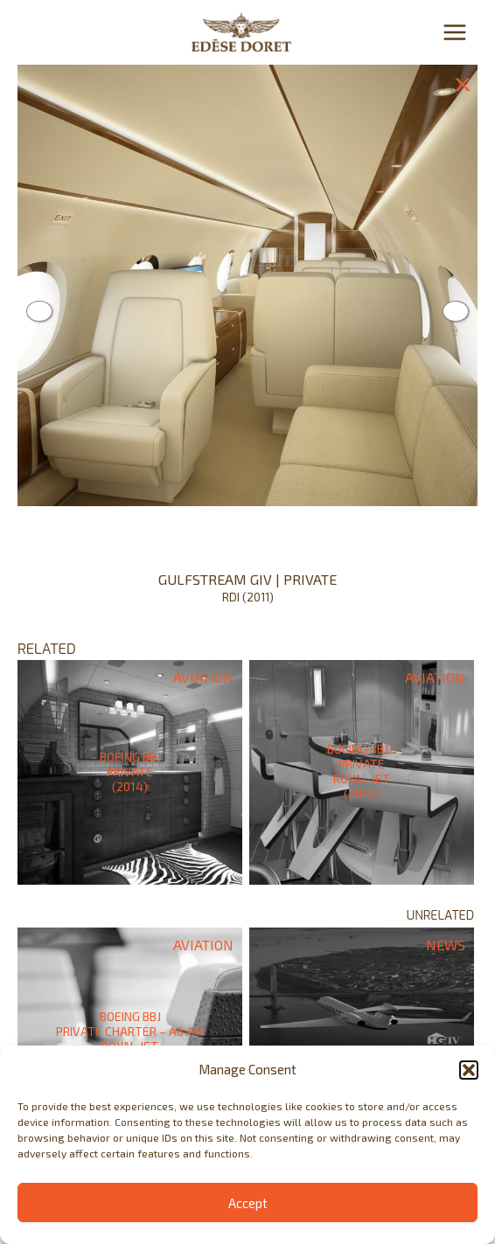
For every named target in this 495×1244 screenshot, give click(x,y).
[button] (469, 1070)
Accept (248, 1203)
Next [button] (456, 311)
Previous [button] (39, 311)
